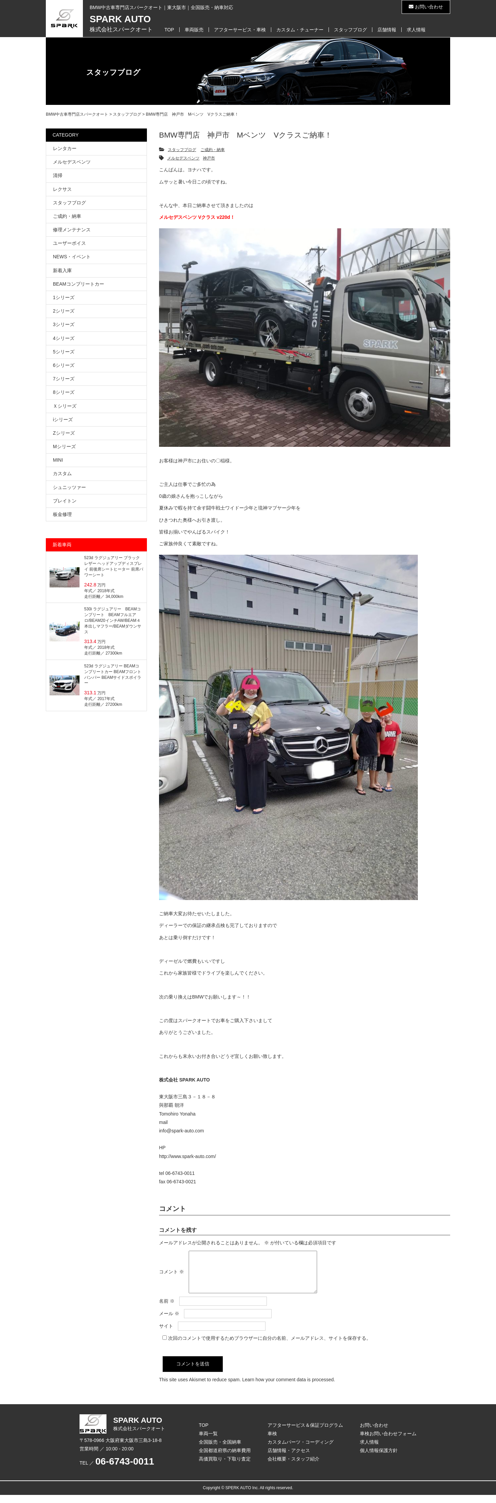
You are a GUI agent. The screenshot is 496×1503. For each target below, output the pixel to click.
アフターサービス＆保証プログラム (305, 1433)
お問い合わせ (426, 6)
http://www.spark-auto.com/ (187, 1156)
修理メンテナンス (72, 229)
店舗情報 (386, 29)
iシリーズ (63, 419)
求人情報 (416, 29)
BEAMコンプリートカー (78, 284)
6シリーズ (63, 365)
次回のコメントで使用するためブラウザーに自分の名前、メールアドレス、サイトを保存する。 (269, 1346)
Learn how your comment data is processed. (288, 1387)
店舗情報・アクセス (289, 1458)
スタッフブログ (350, 29)
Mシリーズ (64, 446)
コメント (171, 1275)
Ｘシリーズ (64, 406)
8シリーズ (63, 392)
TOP (169, 29)
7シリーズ (63, 378)
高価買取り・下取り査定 (225, 1467)
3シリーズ (63, 324)
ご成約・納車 (212, 149)
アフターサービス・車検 (240, 29)
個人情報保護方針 (379, 1458)
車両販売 (194, 29)
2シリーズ (63, 311)
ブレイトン (64, 500)
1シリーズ (63, 297)
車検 (272, 1441)
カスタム (62, 473)
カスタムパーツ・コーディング (301, 1450)
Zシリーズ (64, 433)
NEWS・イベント (72, 256)
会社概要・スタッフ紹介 (293, 1467)
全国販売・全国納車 (220, 1450)
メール (169, 1321)
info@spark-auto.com (181, 1130)
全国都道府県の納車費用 (225, 1458)
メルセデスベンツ (183, 158)
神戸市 (209, 158)
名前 (167, 1309)
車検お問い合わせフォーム (388, 1441)
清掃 (57, 175)
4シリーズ (63, 338)
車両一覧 (208, 1441)
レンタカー (64, 148)
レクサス (62, 189)
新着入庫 (62, 270)
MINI (58, 460)
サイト (166, 1334)
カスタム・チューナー (299, 29)
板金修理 (62, 514)
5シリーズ (63, 351)
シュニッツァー (69, 487)
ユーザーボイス (69, 243)
